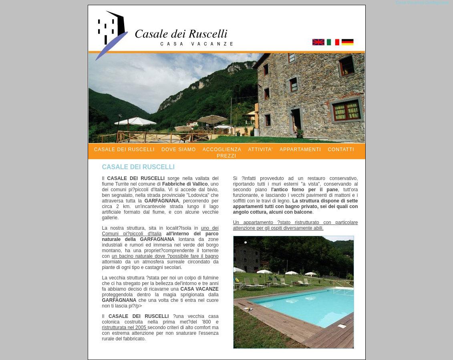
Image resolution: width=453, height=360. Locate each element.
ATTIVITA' (260, 149)
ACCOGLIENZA (222, 149)
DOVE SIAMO (178, 149)
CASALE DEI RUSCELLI (124, 149)
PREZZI (226, 156)
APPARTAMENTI (300, 149)
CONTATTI (341, 149)
